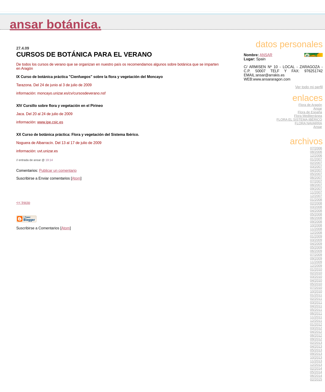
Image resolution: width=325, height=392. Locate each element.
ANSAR (266, 55)
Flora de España (310, 112)
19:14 (49, 160)
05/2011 (316, 309)
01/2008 (316, 199)
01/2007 (316, 159)
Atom (76, 178)
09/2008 (316, 221)
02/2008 (316, 203)
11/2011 (316, 317)
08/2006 (316, 152)
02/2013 (316, 343)
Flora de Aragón (310, 105)
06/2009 (316, 251)
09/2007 (316, 188)
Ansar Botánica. (55, 24)
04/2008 (316, 210)
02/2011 (316, 298)
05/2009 (316, 247)
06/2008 (316, 218)
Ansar (317, 108)
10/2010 (316, 291)
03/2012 (316, 328)
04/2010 (316, 280)
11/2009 (316, 262)
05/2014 (316, 372)
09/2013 (316, 354)
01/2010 (316, 269)
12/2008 (316, 232)
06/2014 (316, 376)
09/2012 (316, 339)
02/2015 (316, 379)
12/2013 (316, 365)
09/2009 (316, 258)
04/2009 (316, 243)
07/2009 (316, 254)
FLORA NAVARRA (308, 123)
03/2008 (316, 207)
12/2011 (316, 320)
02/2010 (316, 273)
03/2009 (316, 240)
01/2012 (316, 324)
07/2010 (316, 287)
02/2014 (316, 368)
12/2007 (316, 196)
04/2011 (316, 306)
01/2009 (316, 236)
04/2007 (316, 170)
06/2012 (316, 335)
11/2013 (316, 361)
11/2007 (316, 192)
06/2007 (316, 177)
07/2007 (316, 181)
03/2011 (316, 302)
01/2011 (316, 295)
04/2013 (316, 346)
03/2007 (316, 166)
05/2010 (316, 284)
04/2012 (316, 332)
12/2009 (316, 265)
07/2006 (316, 148)
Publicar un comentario (58, 170)
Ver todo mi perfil (309, 87)
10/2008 (316, 225)
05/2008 (316, 214)
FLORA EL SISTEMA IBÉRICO (299, 119)
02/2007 (316, 163)
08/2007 (316, 185)
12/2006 (316, 155)
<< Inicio (23, 203)
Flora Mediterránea (308, 116)
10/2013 (316, 357)
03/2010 (316, 276)
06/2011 (316, 313)
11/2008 (316, 229)
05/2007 (316, 174)
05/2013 (316, 350)
